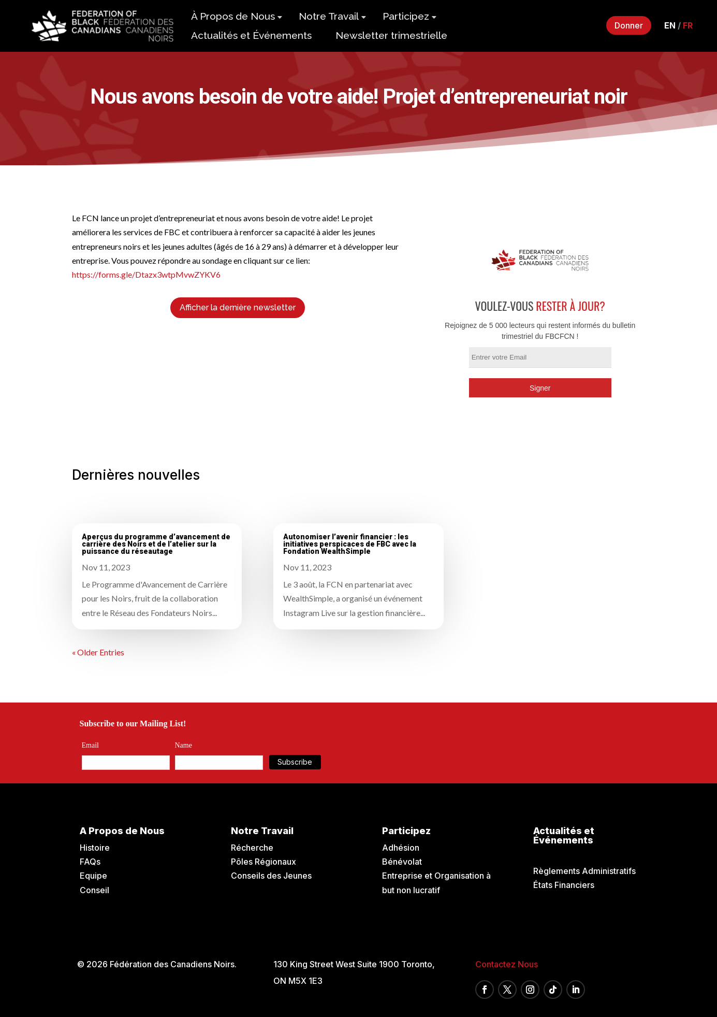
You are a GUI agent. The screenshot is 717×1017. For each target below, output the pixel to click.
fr (688, 25)
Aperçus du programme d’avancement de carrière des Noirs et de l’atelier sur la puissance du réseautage (156, 544)
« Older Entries (98, 652)
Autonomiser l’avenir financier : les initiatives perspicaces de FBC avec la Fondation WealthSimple (349, 544)
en (670, 25)
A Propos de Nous (122, 830)
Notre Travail (329, 16)
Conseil (94, 890)
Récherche (252, 847)
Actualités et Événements (251, 35)
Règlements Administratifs (584, 871)
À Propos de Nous (233, 16)
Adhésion (400, 847)
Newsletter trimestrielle (391, 35)
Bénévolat (402, 861)
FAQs (90, 861)
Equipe (93, 875)
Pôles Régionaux (263, 861)
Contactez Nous (506, 964)
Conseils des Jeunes (271, 875)
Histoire (95, 847)
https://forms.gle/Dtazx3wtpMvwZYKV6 (146, 274)
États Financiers (563, 885)
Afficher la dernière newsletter (238, 307)
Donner (628, 25)
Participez (406, 16)
